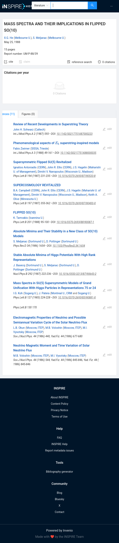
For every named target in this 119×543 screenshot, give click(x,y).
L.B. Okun (19, 327)
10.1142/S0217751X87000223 (75, 133)
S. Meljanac (40, 37)
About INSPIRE (59, 397)
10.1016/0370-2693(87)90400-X (77, 203)
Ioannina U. (36, 217)
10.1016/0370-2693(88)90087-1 (75, 222)
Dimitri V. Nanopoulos (51, 171)
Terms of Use (60, 416)
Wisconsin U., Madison (79, 171)
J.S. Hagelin (80, 167)
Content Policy (59, 403)
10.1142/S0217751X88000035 (78, 152)
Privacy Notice (59, 410)
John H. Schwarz (23, 129)
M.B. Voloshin (53, 327)
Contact (59, 512)
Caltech (39, 129)
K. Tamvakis (20, 217)
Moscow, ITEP (34, 327)
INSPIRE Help (59, 444)
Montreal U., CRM (61, 293)
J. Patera (44, 293)
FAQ (59, 437)
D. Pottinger (53, 241)
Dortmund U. (36, 241)
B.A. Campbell (21, 190)
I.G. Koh (18, 293)
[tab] (15, 114)
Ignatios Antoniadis (25, 167)
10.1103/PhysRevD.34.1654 (69, 245)
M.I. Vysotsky (59, 355)
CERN (41, 167)
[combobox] (69, 5)
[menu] (108, 6)
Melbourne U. (23, 37)
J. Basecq (19, 265)
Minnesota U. (29, 199)
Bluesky (59, 499)
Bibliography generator (59, 471)
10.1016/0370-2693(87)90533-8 (76, 175)
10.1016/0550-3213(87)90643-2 (77, 273)
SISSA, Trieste (39, 148)
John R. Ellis (54, 167)
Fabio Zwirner (21, 148)
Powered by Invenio (59, 530)
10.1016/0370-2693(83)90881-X (77, 297)
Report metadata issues (59, 450)
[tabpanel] (59, 246)
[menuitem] (111, 6)
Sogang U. (30, 293)
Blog (59, 492)
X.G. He (8, 37)
